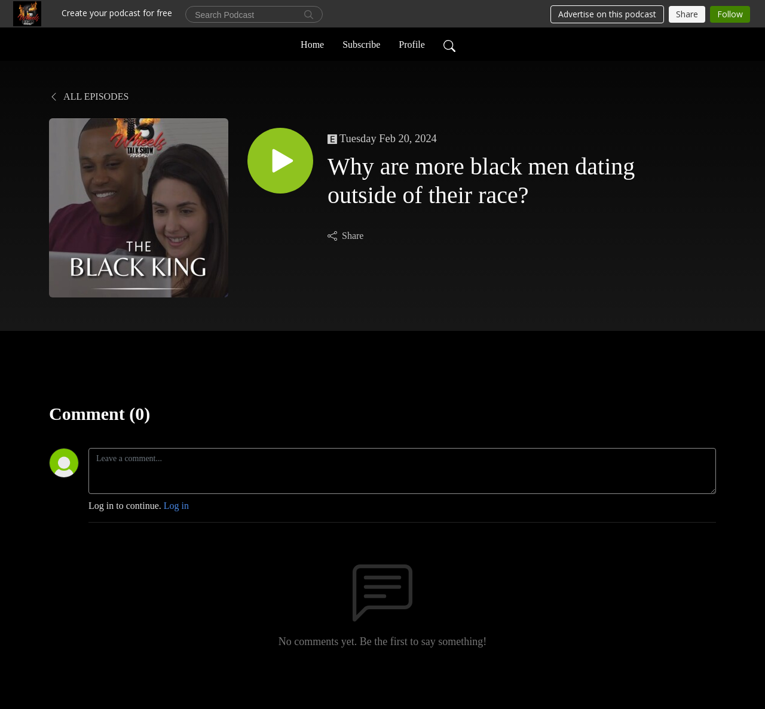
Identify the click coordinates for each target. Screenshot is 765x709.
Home (312, 44)
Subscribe (361, 44)
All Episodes (88, 96)
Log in (176, 506)
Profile (412, 44)
